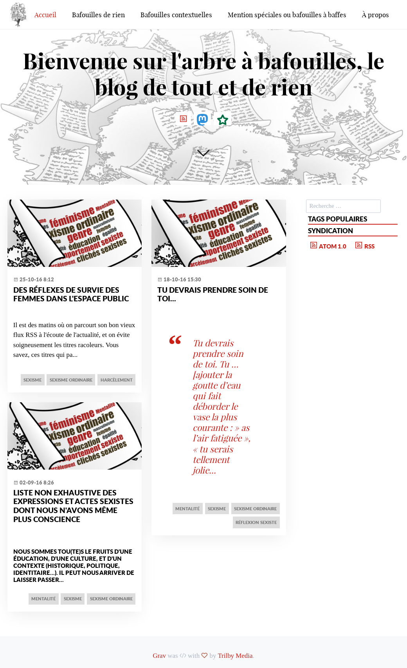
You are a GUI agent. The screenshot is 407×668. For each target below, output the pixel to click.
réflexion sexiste (256, 522)
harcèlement (117, 379)
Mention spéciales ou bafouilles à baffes (287, 15)
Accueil (45, 15)
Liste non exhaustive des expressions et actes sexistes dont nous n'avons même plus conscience (73, 505)
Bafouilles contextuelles (176, 15)
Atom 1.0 (327, 245)
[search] (343, 206)
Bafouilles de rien (98, 15)
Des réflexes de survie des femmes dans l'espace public (71, 294)
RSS (364, 245)
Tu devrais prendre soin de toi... (212, 294)
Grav (159, 655)
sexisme (32, 379)
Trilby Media (235, 655)
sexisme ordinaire (71, 379)
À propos (375, 15)
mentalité (43, 598)
